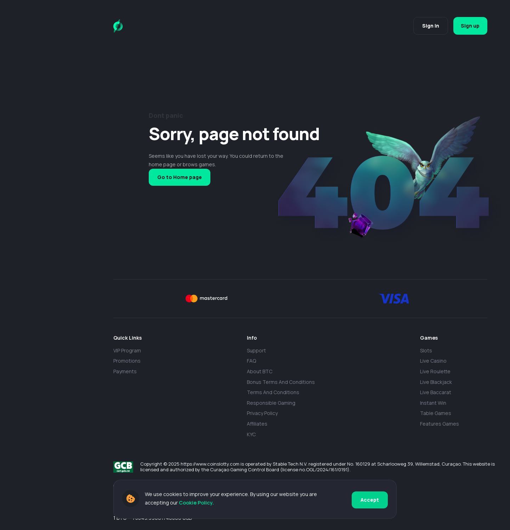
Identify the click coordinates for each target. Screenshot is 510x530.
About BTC (259, 371)
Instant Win (433, 402)
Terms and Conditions (273, 392)
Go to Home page (179, 177)
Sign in (427, 25)
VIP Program (127, 350)
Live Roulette (435, 371)
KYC (251, 434)
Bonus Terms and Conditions (281, 382)
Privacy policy (262, 413)
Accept (370, 499)
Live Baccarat (435, 392)
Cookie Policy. (196, 503)
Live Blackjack (436, 382)
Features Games (439, 423)
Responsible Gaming (271, 402)
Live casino (433, 360)
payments (125, 371)
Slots (426, 350)
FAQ (251, 360)
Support (256, 350)
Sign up (469, 25)
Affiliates (257, 423)
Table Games (435, 413)
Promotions (127, 360)
